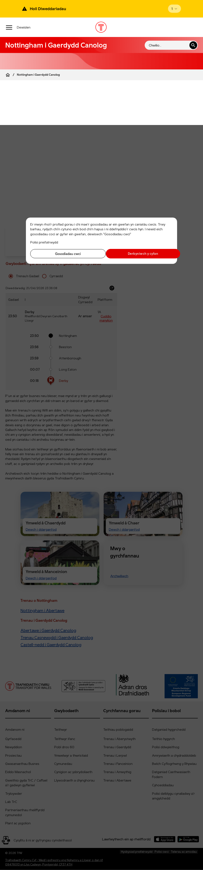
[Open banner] (174, 9)
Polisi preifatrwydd (44, 242)
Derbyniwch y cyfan (138, 253)
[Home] (7, 74)
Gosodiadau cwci (65, 254)
